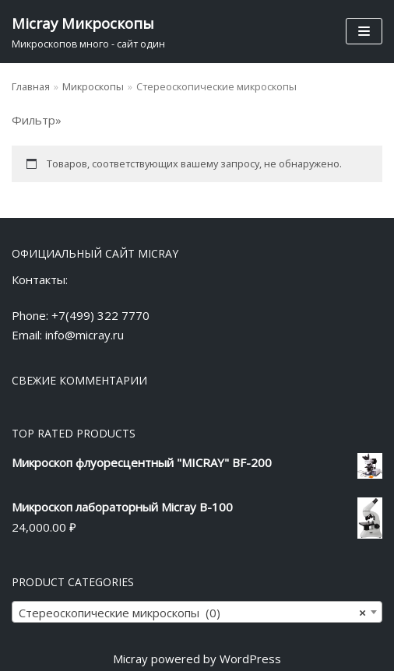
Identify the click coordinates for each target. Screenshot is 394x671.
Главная (31, 86)
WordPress (250, 658)
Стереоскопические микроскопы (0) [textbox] (192, 613)
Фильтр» (37, 120)
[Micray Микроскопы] (88, 31)
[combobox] (197, 612)
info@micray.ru (84, 335)
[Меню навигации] (364, 31)
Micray (130, 658)
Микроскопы (93, 86)
